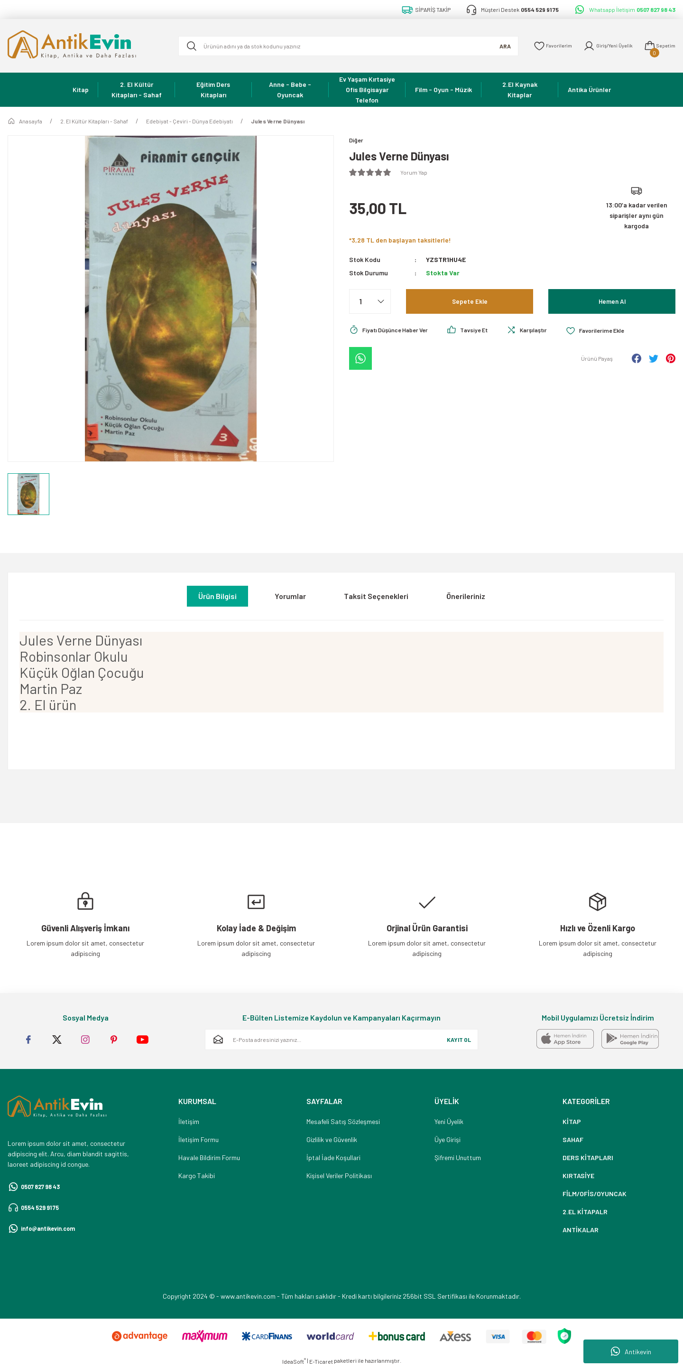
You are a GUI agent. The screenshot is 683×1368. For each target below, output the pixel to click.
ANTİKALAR (581, 1230)
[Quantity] (370, 302)
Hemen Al (612, 302)
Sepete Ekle (469, 302)
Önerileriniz (465, 595)
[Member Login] (600, 46)
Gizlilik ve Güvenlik (331, 1139)
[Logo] (85, 45)
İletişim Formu (198, 1139)
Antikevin (631, 1351)
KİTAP (572, 1121)
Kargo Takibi (196, 1175)
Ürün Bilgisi (217, 595)
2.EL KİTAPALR (585, 1212)
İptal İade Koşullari (333, 1157)
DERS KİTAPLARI (588, 1157)
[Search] (341, 46)
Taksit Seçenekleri (376, 595)
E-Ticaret (321, 1361)
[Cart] (657, 46)
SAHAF (573, 1139)
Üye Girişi (447, 1139)
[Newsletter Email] (341, 1039)
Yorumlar (290, 595)
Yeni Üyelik (448, 1121)
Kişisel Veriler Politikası (339, 1175)
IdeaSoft (294, 1361)
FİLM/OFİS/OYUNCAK (595, 1194)
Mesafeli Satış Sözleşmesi (343, 1121)
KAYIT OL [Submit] (459, 1039)
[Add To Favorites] (615, 331)
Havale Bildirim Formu (209, 1157)
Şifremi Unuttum (457, 1157)
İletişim (188, 1121)
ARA (490, 46)
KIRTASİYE (578, 1175)
